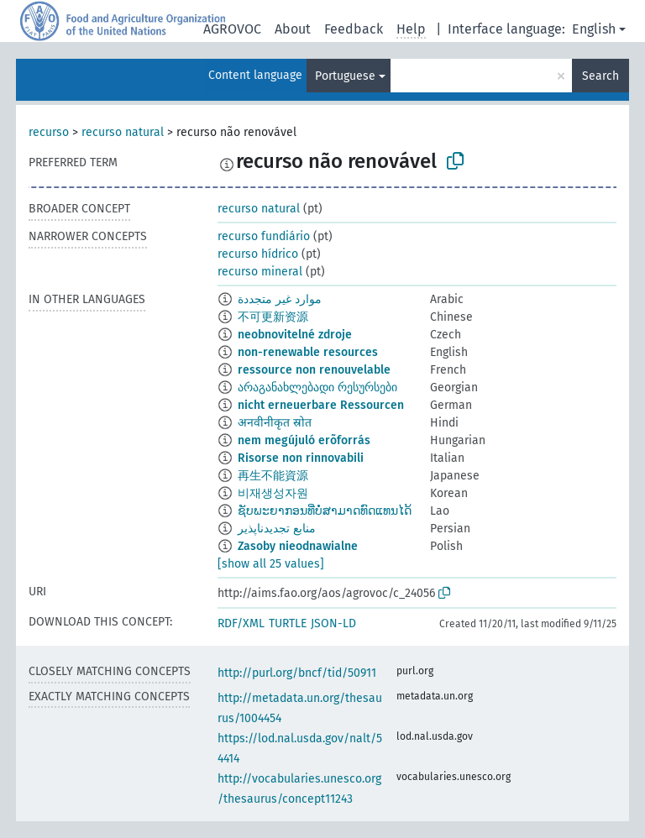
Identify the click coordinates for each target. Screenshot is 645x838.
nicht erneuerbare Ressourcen (321, 405)
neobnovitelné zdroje (295, 334)
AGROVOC (232, 29)
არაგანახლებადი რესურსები (317, 387)
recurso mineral (260, 271)
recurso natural (122, 132)
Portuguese (345, 76)
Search (600, 76)
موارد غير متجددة (280, 299)
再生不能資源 (273, 476)
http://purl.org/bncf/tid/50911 (297, 673)
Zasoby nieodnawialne (298, 546)
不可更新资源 (273, 317)
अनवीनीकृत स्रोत (275, 423)
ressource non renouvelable (314, 370)
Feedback (353, 29)
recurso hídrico (258, 254)
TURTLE (288, 623)
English (594, 29)
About (293, 29)
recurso (49, 132)
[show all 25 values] (271, 564)
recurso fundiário (264, 236)
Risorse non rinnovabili (301, 458)
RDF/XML (241, 623)
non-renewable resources (308, 352)
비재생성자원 (273, 493)
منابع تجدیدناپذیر (277, 528)
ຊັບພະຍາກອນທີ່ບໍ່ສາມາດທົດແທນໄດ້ (325, 511)
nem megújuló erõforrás (304, 440)
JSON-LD (333, 623)
